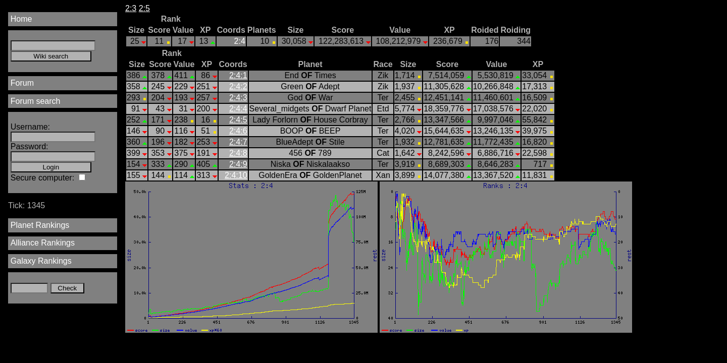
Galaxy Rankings (41, 261)
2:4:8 (238, 153)
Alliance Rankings (43, 242)
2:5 (144, 8)
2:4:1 (238, 75)
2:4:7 (238, 142)
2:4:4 (238, 108)
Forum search (36, 101)
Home (21, 19)
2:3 (130, 8)
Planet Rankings (40, 225)
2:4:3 (238, 97)
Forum (22, 83)
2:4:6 (238, 131)
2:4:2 (238, 86)
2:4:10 (236, 175)
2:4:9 (238, 164)
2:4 (239, 41)
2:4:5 (238, 119)
